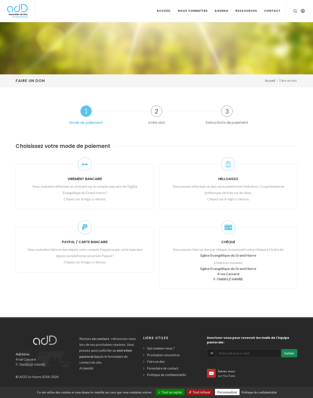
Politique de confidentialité (166, 375)
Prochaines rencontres (163, 355)
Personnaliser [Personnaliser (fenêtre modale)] (227, 392)
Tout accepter (170, 392)
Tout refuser (200, 392)
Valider (289, 353)
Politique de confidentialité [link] (259, 392)
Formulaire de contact (162, 368)
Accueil (270, 80)
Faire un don (156, 361)
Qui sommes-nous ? (161, 348)
